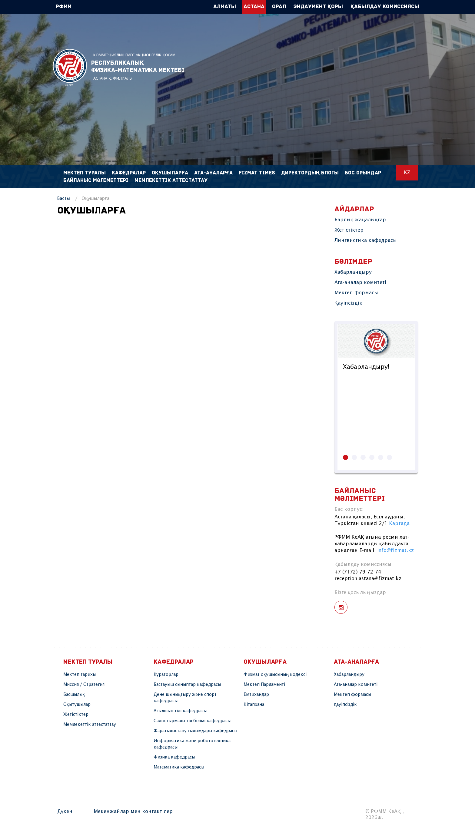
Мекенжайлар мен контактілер (133, 811)
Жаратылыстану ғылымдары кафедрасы (195, 731)
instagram (340, 607)
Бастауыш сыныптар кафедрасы (187, 685)
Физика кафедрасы (174, 757)
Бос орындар (363, 173)
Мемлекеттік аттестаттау (171, 180)
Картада (399, 523)
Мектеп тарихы (79, 675)
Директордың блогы (310, 173)
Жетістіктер (349, 230)
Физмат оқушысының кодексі (275, 675)
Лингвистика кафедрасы (365, 240)
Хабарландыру (353, 272)
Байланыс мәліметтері (95, 180)
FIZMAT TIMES (257, 173)
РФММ (70, 67)
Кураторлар (166, 675)
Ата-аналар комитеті (360, 282)
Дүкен (64, 811)
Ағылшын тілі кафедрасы (180, 711)
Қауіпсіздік (348, 303)
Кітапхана (254, 704)
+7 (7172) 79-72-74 (357, 572)
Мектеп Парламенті (264, 685)
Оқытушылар (77, 704)
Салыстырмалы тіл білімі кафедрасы (192, 721)
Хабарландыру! (366, 367)
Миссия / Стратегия (84, 685)
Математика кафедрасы (179, 767)
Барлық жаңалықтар (360, 220)
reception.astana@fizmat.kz (367, 579)
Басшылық (74, 695)
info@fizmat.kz (395, 550)
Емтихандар (256, 695)
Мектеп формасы (356, 293)
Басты (63, 198)
